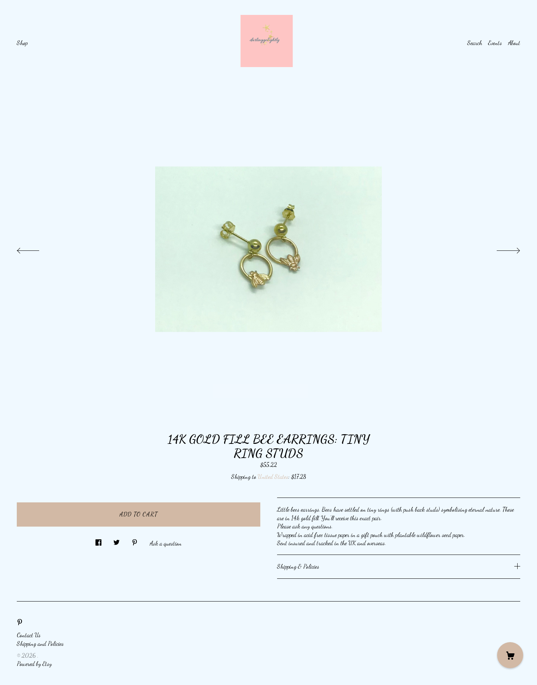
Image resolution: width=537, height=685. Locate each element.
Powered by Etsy (34, 663)
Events (495, 42)
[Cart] (510, 655)
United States (273, 476)
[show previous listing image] (35, 248)
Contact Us (29, 634)
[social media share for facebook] (98, 540)
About (514, 42)
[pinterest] (20, 622)
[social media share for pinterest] (135, 540)
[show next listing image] (501, 248)
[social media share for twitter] (116, 540)
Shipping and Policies (40, 643)
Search (474, 42)
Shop (22, 42)
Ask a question (166, 543)
